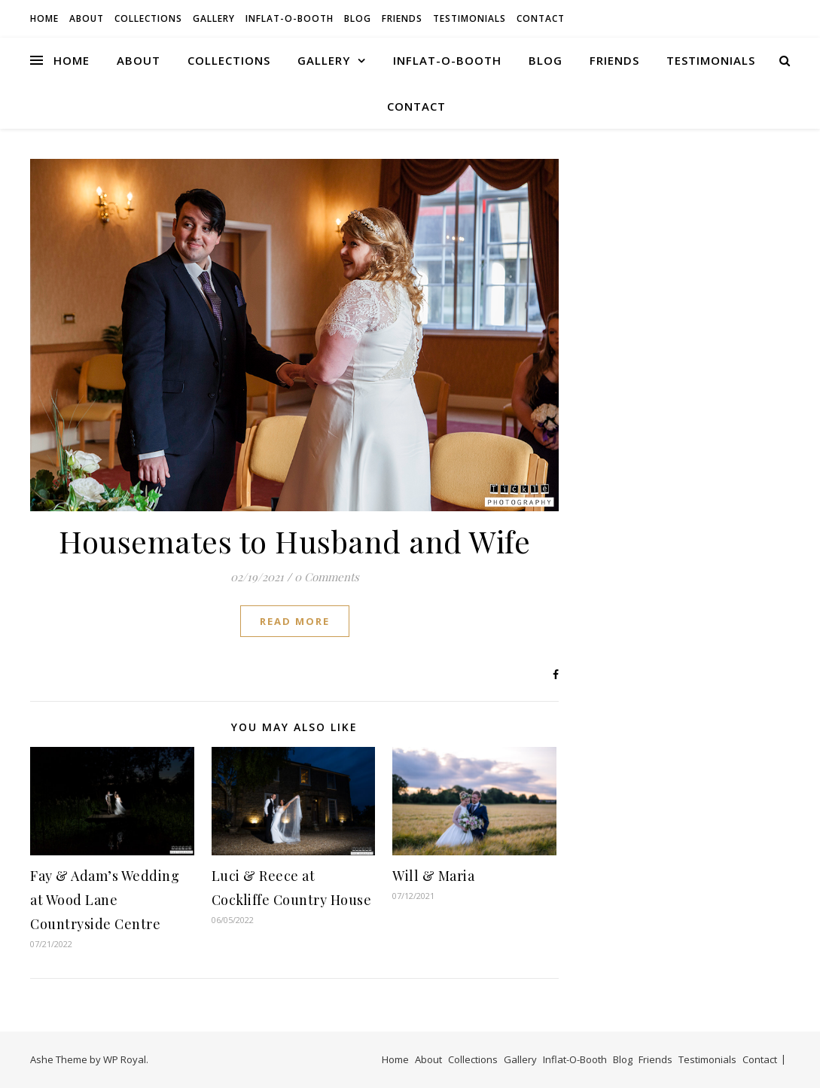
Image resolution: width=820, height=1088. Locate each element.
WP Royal (124, 1059)
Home (44, 18)
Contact (541, 18)
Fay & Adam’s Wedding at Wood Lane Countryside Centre (104, 900)
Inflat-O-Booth (289, 18)
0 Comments (326, 576)
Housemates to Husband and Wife (294, 541)
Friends (402, 18)
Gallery (214, 18)
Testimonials (469, 18)
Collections (148, 18)
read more (295, 621)
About (86, 18)
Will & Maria (433, 876)
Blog (357, 18)
